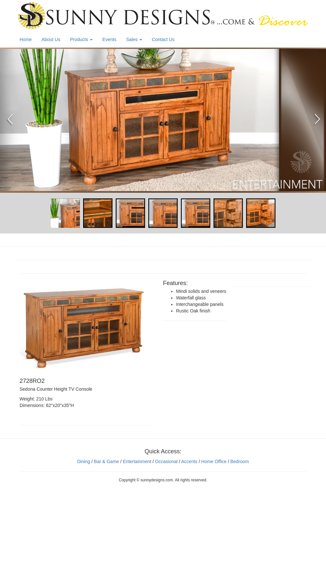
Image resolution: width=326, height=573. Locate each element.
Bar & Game (106, 461)
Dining (83, 461)
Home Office (214, 461)
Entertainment (137, 461)
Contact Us (163, 39)
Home (26, 39)
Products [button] (81, 39)
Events (109, 39)
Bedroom (239, 461)
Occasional (166, 461)
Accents (189, 461)
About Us (50, 39)
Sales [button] (134, 39)
